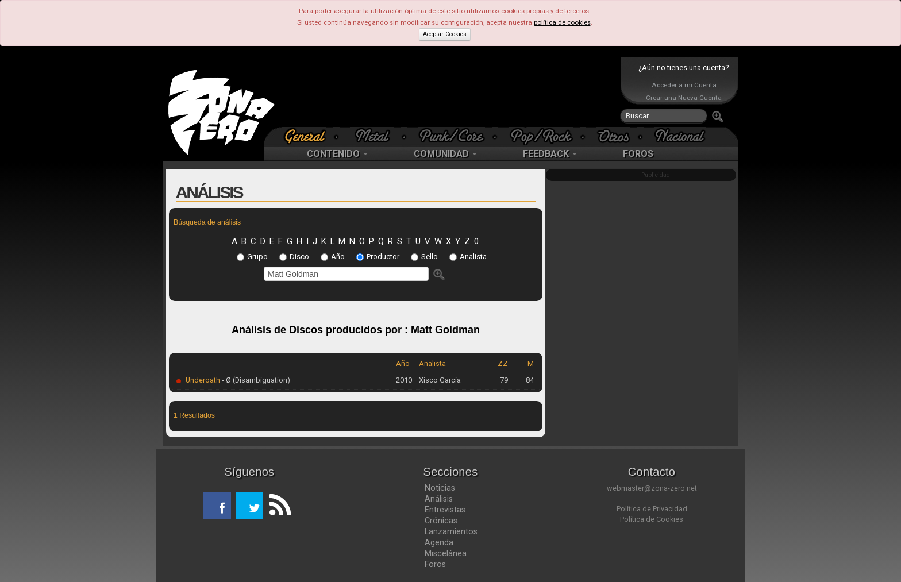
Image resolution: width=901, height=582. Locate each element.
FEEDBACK (550, 153)
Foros (435, 564)
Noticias (440, 487)
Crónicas (441, 520)
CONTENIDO (337, 153)
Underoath (203, 380)
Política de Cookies (651, 519)
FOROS (638, 153)
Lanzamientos (451, 531)
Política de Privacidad (652, 508)
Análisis (439, 498)
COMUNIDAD (445, 153)
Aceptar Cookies (445, 34)
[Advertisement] (447, 92)
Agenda (439, 542)
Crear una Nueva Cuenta (684, 98)
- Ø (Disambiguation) (255, 380)
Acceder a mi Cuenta (684, 85)
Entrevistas (445, 509)
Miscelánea (446, 553)
